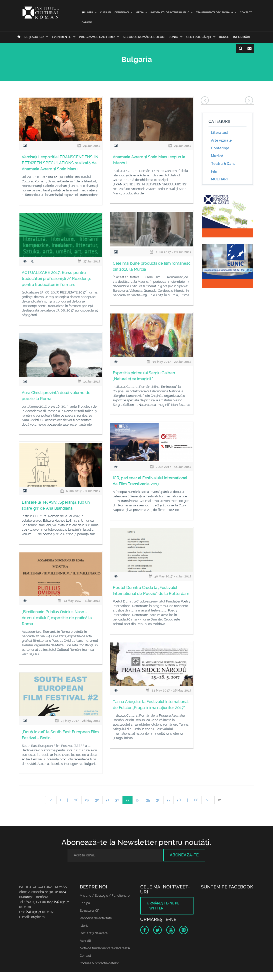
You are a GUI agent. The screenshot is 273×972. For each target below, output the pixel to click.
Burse (224, 37)
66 (196, 800)
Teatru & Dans (223, 164)
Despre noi (121, 12)
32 (117, 800)
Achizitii (86, 940)
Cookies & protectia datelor (99, 963)
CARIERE (87, 22)
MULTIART (220, 179)
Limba (87, 12)
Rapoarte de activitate (96, 918)
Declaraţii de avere (94, 933)
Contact (246, 12)
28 (76, 800)
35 (148, 800)
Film (214, 171)
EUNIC (173, 37)
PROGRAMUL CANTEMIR (97, 37)
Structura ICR (90, 910)
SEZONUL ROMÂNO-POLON (143, 37)
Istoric (84, 925)
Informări (241, 37)
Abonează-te (184, 855)
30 (97, 800)
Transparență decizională (214, 12)
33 (128, 800)
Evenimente (61, 37)
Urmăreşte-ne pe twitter (163, 905)
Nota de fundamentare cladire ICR (105, 948)
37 (168, 800)
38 (178, 800)
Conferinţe (220, 148)
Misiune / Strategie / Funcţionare (105, 895)
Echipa (85, 903)
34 (138, 800)
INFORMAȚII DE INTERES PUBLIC (169, 12)
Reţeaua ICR (34, 37)
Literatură (219, 133)
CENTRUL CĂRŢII (198, 37)
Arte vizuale (221, 140)
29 (87, 800)
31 (107, 800)
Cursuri (105, 12)
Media (140, 12)
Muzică (217, 156)
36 (158, 800)
